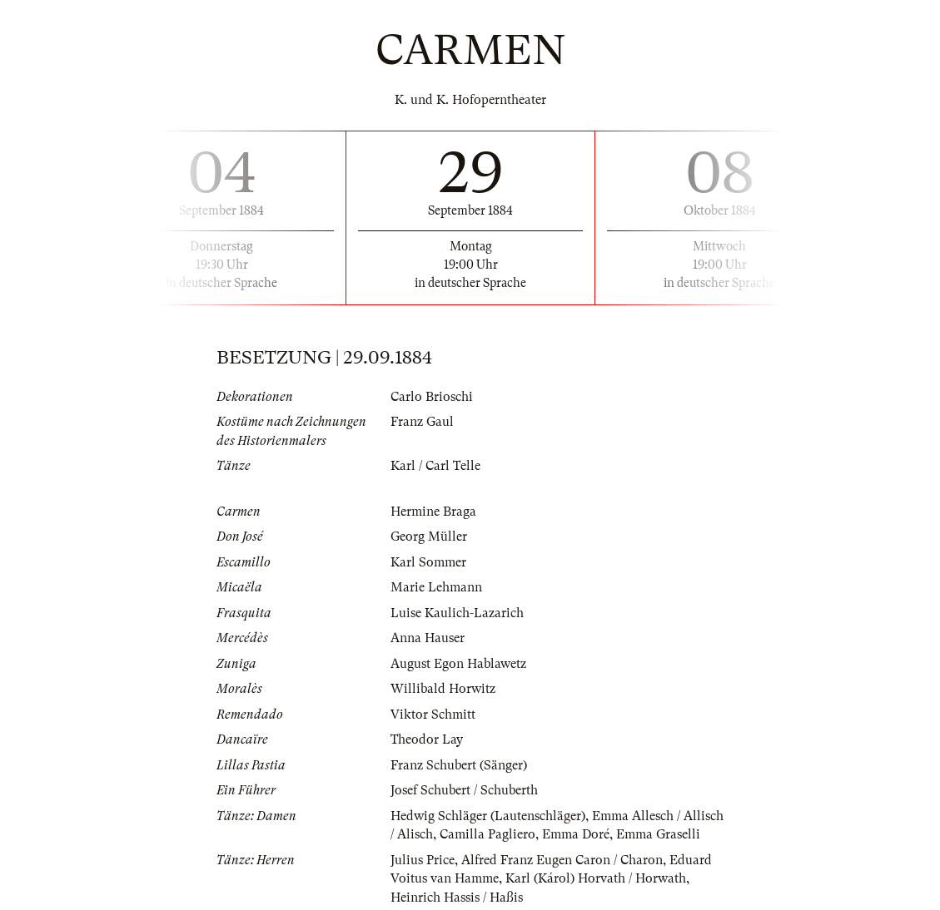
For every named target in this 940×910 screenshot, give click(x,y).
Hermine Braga (433, 511)
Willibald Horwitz (442, 688)
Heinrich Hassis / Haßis (456, 897)
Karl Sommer (428, 562)
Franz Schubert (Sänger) (458, 765)
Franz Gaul (422, 421)
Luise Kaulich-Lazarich (457, 613)
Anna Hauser (427, 638)
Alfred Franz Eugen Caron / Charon (562, 860)
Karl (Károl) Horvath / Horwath (595, 878)
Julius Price (422, 860)
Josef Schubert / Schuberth (464, 790)
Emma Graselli (658, 834)
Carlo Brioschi (431, 396)
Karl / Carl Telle (435, 465)
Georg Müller (428, 536)
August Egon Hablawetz (458, 663)
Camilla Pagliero (487, 834)
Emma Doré (575, 834)
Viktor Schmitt (432, 714)
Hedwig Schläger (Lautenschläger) (487, 816)
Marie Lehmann (436, 587)
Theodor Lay (426, 739)
